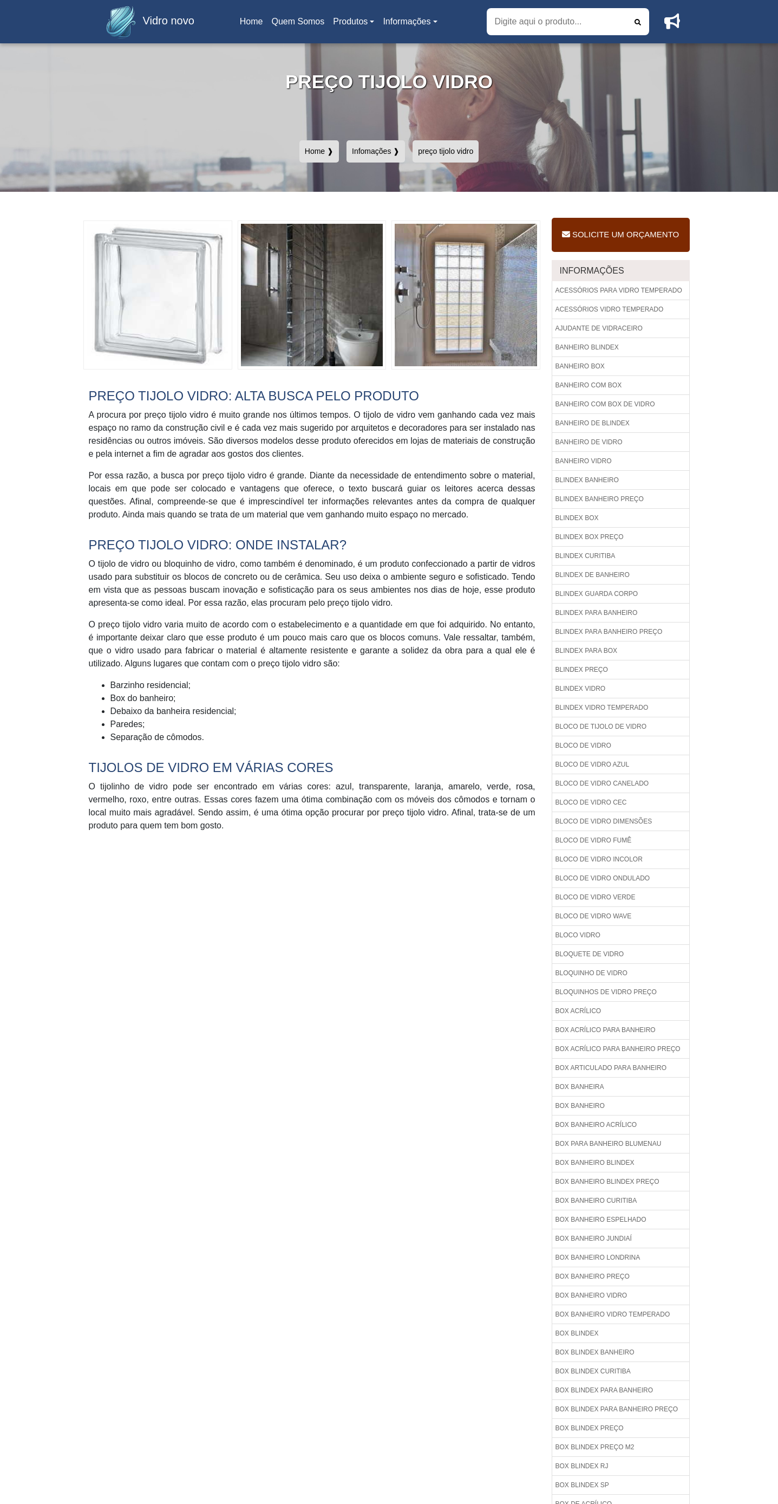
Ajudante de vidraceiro (599, 328)
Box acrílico (578, 1011)
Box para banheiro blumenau (608, 1144)
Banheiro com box (588, 385)
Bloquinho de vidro (591, 973)
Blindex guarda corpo (596, 594)
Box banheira (579, 1087)
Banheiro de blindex (592, 423)
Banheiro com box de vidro (605, 404)
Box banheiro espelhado (600, 1219)
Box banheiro (580, 1106)
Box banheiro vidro (591, 1295)
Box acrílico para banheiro (605, 1030)
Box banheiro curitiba (596, 1200)
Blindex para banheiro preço (609, 632)
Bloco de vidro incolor (599, 859)
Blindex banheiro (587, 480)
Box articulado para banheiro (611, 1068)
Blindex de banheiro (592, 575)
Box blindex (577, 1333)
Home (253, 25)
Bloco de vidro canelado (602, 783)
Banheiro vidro (583, 461)
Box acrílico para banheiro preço (618, 1049)
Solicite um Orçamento (620, 234)
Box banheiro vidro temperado (612, 1314)
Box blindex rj (582, 1466)
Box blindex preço (589, 1428)
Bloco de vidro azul (592, 764)
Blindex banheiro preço (599, 499)
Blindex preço (581, 669)
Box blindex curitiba (593, 1371)
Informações (406, 21)
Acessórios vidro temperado (609, 309)
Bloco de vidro (583, 745)
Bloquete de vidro (589, 954)
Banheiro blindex (587, 347)
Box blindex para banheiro (604, 1390)
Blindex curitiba (585, 556)
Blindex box (577, 518)
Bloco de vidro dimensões (603, 821)
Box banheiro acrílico (596, 1125)
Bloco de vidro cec (591, 802)
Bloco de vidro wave (593, 916)
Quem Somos (297, 21)
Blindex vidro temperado (602, 707)
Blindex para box (586, 650)
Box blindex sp (582, 1485)
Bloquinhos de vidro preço (606, 992)
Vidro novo (147, 21)
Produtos (350, 21)
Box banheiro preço (592, 1276)
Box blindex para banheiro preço (616, 1409)
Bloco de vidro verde (595, 897)
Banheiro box (580, 366)
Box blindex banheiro (595, 1352)
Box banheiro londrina (597, 1257)
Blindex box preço (589, 537)
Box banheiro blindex (595, 1162)
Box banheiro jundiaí (593, 1238)
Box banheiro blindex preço (607, 1181)
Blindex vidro (580, 688)
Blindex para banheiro (596, 613)
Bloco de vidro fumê (593, 840)
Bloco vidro (577, 935)
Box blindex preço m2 (595, 1447)
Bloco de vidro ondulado (602, 878)
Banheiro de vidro (589, 442)
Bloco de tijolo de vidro (600, 726)
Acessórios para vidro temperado (618, 290)
